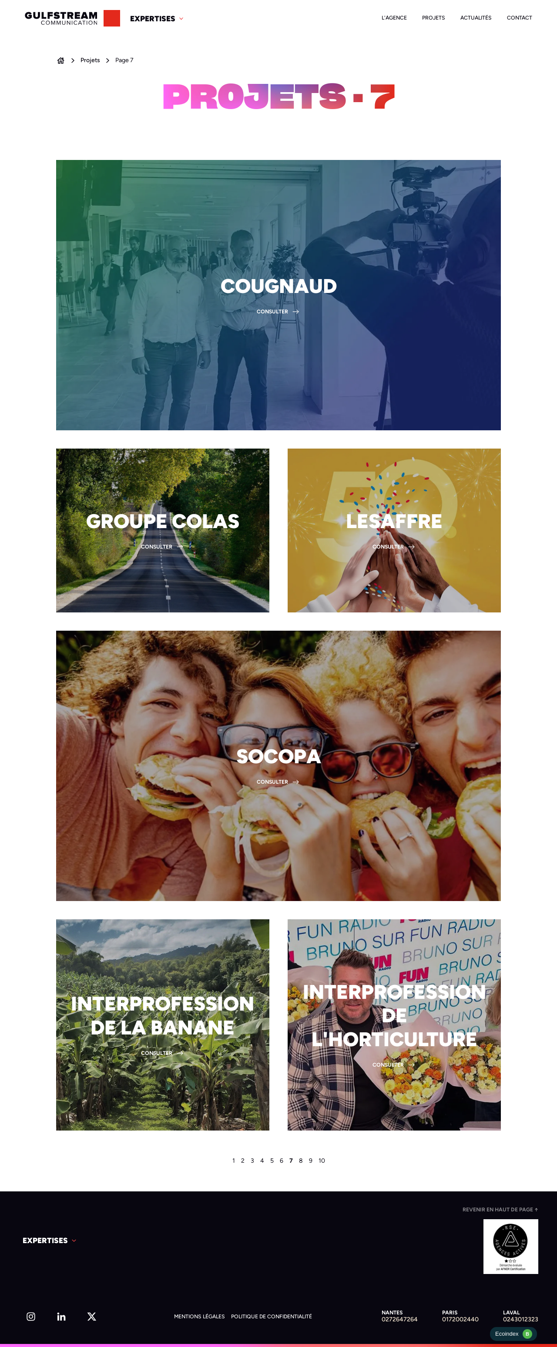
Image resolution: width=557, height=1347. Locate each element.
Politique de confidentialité (271, 1316)
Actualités (476, 17)
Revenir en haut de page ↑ (500, 1210)
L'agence (394, 17)
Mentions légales (199, 1316)
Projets (433, 17)
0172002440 (460, 1319)
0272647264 (400, 1319)
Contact (519, 17)
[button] (157, 18)
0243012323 (520, 1319)
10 (322, 1160)
